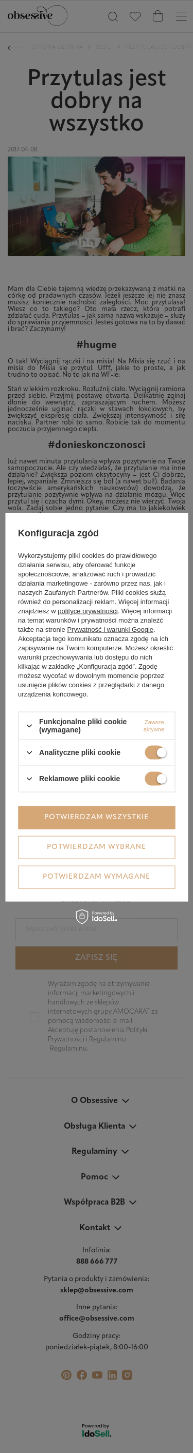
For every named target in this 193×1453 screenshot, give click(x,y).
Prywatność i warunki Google (110, 629)
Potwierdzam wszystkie (96, 817)
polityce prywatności (87, 611)
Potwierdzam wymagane (96, 877)
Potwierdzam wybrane (96, 847)
